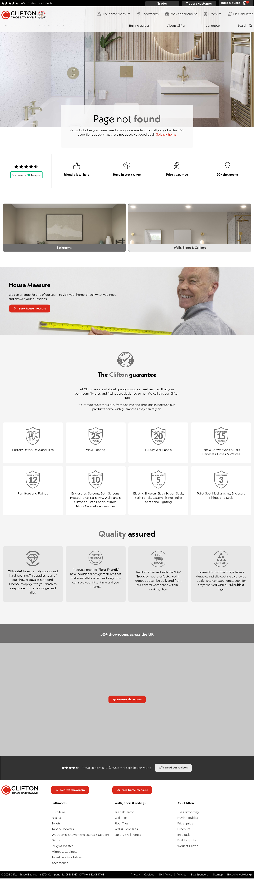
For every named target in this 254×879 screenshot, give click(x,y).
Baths (56, 841)
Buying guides (139, 25)
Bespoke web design (240, 875)
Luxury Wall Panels (127, 835)
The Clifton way (188, 812)
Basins (56, 818)
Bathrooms (9, 25)
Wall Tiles (120, 818)
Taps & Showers (63, 829)
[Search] (245, 25)
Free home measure (113, 14)
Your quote (212, 25)
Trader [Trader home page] (162, 3)
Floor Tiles (121, 824)
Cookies (149, 875)
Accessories (60, 863)
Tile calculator (124, 812)
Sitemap (217, 875)
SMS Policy (165, 875)
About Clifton (176, 25)
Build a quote (186, 841)
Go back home (166, 134)
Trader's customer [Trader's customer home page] (199, 3)
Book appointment (181, 14)
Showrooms (148, 14)
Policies (181, 875)
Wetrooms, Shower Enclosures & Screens (81, 835)
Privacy (135, 875)
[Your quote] (236, 3)
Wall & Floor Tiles (126, 829)
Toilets (56, 824)
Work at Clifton (187, 846)
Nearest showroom (127, 700)
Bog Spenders (199, 875)
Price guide (185, 824)
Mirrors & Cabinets (64, 852)
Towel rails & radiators (67, 858)
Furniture (58, 812)
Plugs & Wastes (62, 846)
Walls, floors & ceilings (54, 25)
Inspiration (99, 25)
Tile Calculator (240, 14)
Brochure (213, 14)
